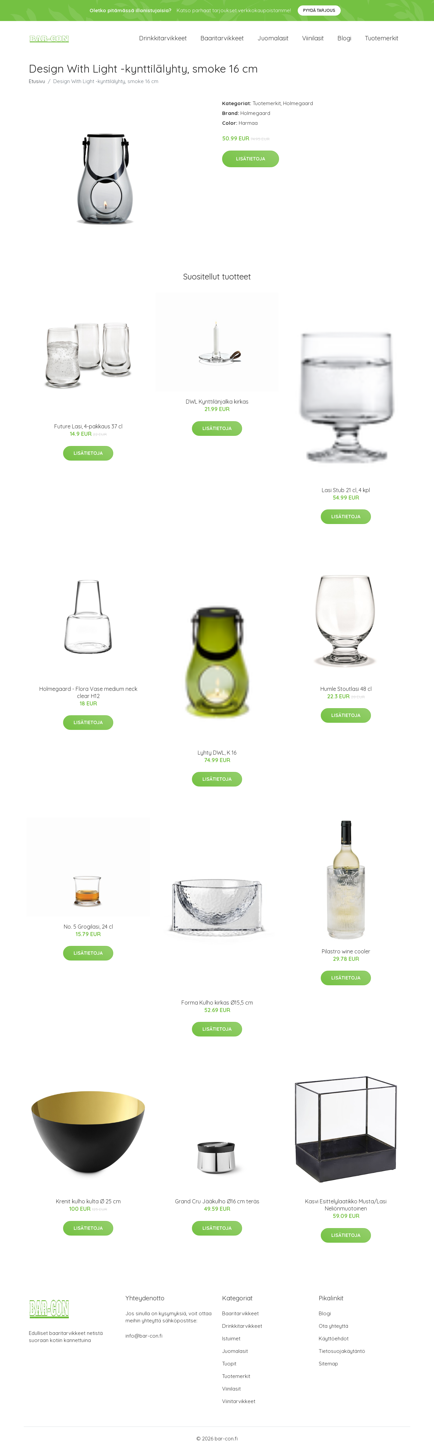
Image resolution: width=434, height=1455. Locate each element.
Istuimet (231, 1343)
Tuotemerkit (381, 40)
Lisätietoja (250, 163)
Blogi (344, 40)
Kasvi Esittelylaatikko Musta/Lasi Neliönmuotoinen (346, 1210)
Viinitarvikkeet (238, 1406)
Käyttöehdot (334, 1343)
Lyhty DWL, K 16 (217, 757)
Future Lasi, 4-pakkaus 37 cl (88, 431)
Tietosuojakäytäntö (342, 1356)
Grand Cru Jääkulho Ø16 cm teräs (217, 1206)
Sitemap (328, 1368)
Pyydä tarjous (319, 10)
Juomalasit (273, 40)
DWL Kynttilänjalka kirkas (217, 406)
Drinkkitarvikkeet (163, 40)
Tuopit (229, 1368)
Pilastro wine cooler (346, 956)
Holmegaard (298, 108)
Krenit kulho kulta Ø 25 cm (88, 1206)
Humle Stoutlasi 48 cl (346, 693)
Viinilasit (313, 40)
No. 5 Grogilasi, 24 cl (88, 931)
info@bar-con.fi (143, 1340)
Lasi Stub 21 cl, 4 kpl (346, 494)
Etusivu (37, 86)
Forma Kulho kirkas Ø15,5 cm (217, 1007)
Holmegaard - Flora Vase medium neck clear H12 (88, 697)
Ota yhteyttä (333, 1330)
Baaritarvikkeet (222, 40)
